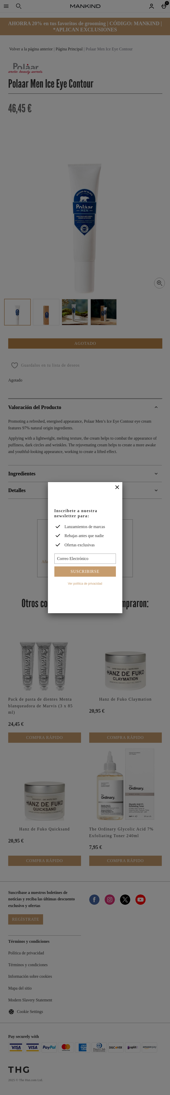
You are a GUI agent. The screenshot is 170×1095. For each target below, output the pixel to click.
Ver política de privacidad (85, 583)
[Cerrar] (117, 487)
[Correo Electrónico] (85, 559)
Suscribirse (85, 571)
